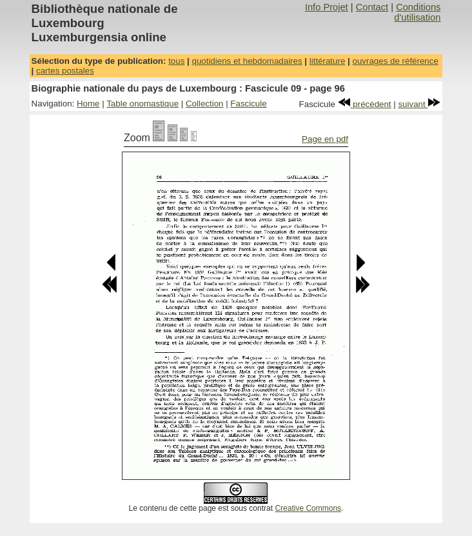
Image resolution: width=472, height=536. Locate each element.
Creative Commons (308, 508)
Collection (205, 103)
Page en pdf (325, 139)
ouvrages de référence (395, 61)
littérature (328, 61)
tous (176, 61)
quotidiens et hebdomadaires (247, 61)
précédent (364, 104)
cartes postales (65, 70)
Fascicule (248, 103)
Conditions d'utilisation (417, 12)
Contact (372, 7)
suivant (419, 104)
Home (88, 103)
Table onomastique (142, 103)
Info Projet (326, 7)
